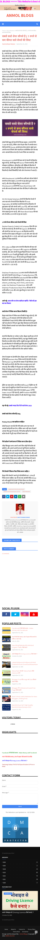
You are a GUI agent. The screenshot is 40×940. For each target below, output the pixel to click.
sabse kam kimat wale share (16, 489)
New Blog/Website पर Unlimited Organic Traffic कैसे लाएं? (23, 646)
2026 (20, 862)
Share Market (10, 30)
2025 (20, 866)
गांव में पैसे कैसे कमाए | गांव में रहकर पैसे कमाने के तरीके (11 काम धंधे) (24, 638)
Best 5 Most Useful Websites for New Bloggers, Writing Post (24, 698)
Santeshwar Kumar (8, 44)
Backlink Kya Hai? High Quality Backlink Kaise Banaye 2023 (22, 706)
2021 (20, 879)
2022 (20, 876)
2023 (20, 872)
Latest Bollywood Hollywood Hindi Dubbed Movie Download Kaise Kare (25, 663)
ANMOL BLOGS (20, 15)
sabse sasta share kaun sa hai (12, 491)
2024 (20, 869)
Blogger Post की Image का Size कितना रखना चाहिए (24, 680)
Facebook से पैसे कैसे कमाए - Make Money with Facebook (22, 629)
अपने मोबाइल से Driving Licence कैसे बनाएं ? (24, 654)
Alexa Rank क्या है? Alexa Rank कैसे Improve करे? (23, 672)
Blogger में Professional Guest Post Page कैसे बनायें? (23, 689)
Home (3, 30)
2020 (20, 883)
